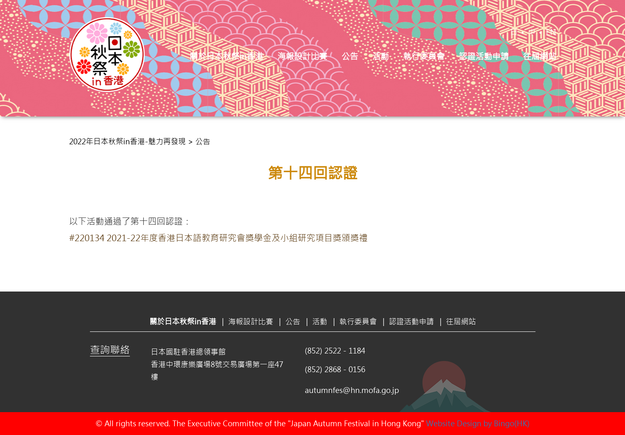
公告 (349, 56)
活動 (380, 56)
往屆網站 (539, 56)
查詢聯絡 (110, 349)
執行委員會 (424, 56)
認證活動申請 (484, 56)
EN (551, 32)
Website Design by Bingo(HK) (478, 423)
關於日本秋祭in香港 (226, 56)
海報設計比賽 (302, 56)
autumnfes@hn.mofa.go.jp (352, 390)
